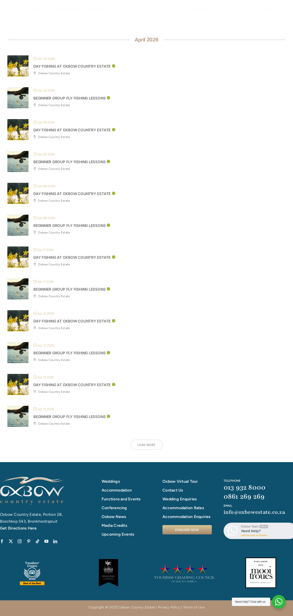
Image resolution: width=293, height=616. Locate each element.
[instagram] (20, 541)
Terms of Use (194, 607)
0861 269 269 (244, 496)
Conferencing (114, 507)
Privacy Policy (169, 607)
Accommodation (117, 490)
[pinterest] (29, 541)
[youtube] (46, 541)
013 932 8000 (245, 487)
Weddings (111, 481)
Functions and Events (121, 499)
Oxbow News (114, 516)
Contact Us (172, 490)
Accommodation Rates (183, 507)
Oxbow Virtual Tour (180, 481)
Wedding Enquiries (179, 499)
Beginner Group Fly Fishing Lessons (69, 98)
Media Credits (114, 525)
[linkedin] (55, 541)
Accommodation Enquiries (186, 516)
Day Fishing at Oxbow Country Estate (72, 66)
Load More (146, 445)
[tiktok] (38, 541)
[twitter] (11, 541)
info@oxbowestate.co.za (254, 512)
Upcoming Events (118, 534)
